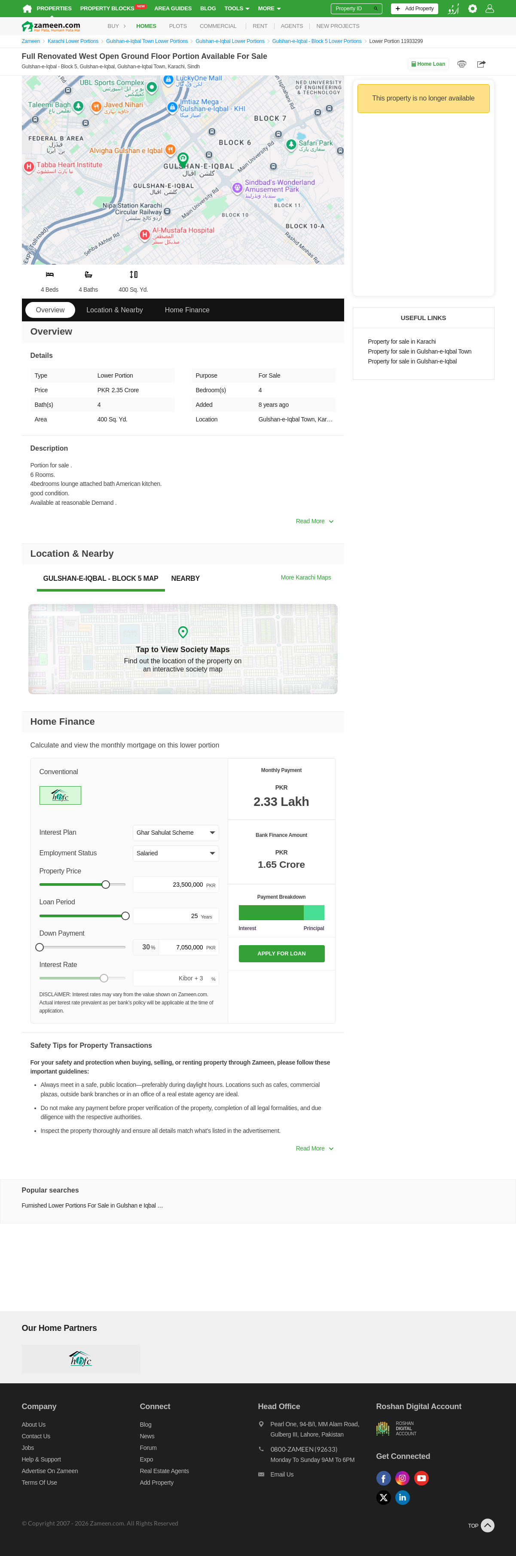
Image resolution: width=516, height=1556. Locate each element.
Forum (148, 1447)
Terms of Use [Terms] (39, 1482)
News (147, 1436)
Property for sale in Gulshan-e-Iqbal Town (420, 351)
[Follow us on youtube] (423, 1486)
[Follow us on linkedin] (404, 1505)
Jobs (28, 1447)
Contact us (36, 1436)
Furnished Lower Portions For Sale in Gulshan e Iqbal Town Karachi (94, 1205)
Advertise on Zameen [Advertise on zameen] (50, 1471)
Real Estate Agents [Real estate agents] (164, 1471)
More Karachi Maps (306, 577)
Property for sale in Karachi (402, 342)
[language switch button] (453, 8)
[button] (176, 833)
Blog (208, 8)
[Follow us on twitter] (385, 1505)
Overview (50, 310)
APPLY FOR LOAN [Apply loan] (281, 953)
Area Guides (173, 8)
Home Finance (187, 310)
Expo (146, 1459)
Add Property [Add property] (157, 1482)
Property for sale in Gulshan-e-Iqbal (412, 361)
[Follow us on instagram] (404, 1486)
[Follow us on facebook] (385, 1486)
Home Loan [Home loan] (428, 64)
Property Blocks (113, 8)
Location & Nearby (114, 310)
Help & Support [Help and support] (41, 1459)
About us (34, 1424)
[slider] (105, 884)
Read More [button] (314, 521)
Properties (54, 8)
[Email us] (317, 1476)
